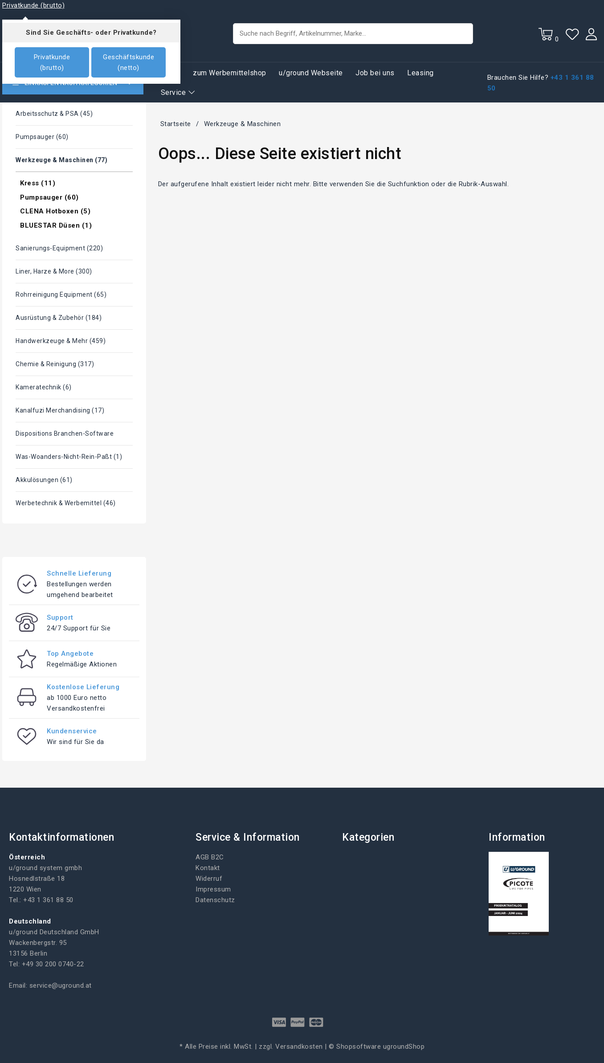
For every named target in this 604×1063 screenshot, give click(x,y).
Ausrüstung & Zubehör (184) (59, 317)
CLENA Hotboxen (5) (55, 211)
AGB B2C (210, 857)
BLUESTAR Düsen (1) (56, 225)
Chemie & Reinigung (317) (55, 364)
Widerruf (209, 879)
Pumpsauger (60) (42, 136)
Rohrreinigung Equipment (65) (61, 294)
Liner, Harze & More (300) (54, 271)
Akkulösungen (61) (44, 479)
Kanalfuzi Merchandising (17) (60, 410)
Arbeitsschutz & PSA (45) (54, 113)
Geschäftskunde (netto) (128, 62)
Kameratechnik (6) (44, 387)
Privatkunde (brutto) (52, 62)
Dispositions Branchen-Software (65, 433)
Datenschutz (215, 900)
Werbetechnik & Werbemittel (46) (66, 503)
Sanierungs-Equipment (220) (59, 248)
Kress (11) (37, 183)
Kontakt (208, 868)
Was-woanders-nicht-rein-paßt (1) (69, 456)
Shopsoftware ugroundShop (380, 1047)
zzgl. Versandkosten (291, 1047)
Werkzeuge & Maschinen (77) (61, 160)
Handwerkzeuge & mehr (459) (61, 340)
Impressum (213, 889)
